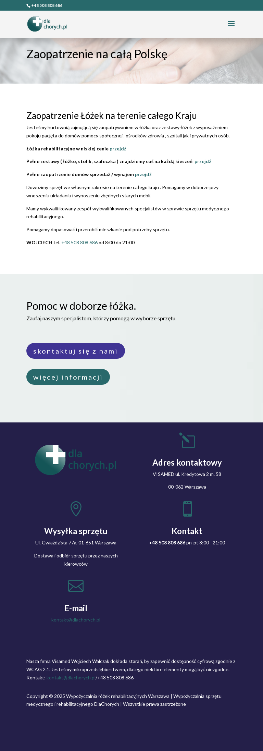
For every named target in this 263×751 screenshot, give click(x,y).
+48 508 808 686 (46, 5)
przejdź (118, 148)
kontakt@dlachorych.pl (75, 620)
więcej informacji (68, 377)
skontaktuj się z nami (75, 351)
